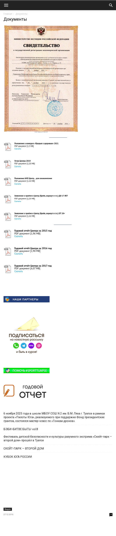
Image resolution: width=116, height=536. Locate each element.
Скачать (17, 149)
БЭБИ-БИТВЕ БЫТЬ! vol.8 (21, 429)
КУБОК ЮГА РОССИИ (18, 456)
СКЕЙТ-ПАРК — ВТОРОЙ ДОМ (24, 448)
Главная (8, 13)
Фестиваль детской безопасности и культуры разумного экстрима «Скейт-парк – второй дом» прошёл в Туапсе (58, 438)
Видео (8, 509)
